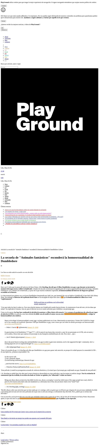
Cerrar (3, 21)
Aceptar (4, 6)
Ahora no (4, 30)
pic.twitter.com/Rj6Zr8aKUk (14, 383)
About (7, 59)
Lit (5, 50)
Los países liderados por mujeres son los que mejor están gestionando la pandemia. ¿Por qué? (34, 217)
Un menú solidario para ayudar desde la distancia (20, 220)
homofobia (10, 402)
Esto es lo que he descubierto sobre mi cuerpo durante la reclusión (25, 210)
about (6, 37)
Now (6, 47)
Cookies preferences (7, 441)
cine (2, 402)
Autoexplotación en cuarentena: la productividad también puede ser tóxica (28, 215)
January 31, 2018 (33, 327)
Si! (2, 28)
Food (6, 52)
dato (6, 40)
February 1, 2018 (30, 337)
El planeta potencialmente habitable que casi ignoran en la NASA (25, 222)
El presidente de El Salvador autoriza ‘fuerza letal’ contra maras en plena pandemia (31, 218)
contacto (7, 42)
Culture (7, 48)
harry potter (17, 402)
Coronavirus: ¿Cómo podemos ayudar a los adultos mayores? (24, 225)
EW (62, 297)
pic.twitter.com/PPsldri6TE (13, 324)
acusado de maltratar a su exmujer (75, 314)
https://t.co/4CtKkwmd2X (42, 344)
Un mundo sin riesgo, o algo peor (15, 211)
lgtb (5, 402)
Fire (6, 57)
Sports (7, 55)
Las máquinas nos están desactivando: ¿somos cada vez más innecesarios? (28, 213)
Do (6, 53)
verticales (8, 38)
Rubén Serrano (5, 275)
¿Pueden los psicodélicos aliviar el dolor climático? (21, 223)
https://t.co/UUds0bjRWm (28, 363)
